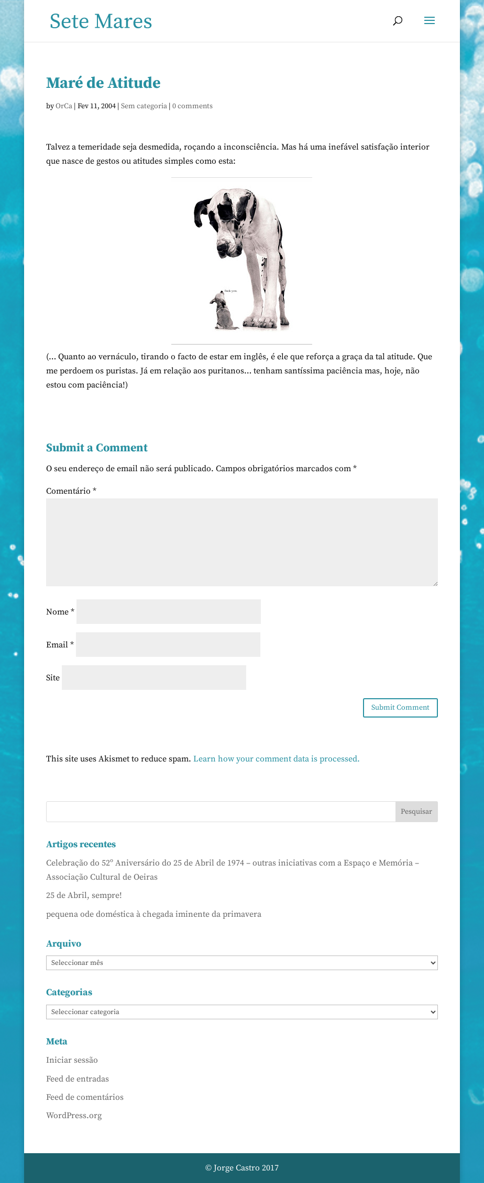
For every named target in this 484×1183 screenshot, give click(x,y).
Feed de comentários (85, 1097)
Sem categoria (144, 106)
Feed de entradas (77, 1079)
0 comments (192, 106)
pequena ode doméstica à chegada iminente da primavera (153, 914)
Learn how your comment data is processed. (276, 759)
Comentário (71, 491)
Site (53, 678)
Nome (60, 612)
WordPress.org (74, 1115)
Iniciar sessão (72, 1060)
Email (60, 645)
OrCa (64, 106)
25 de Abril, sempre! (84, 895)
